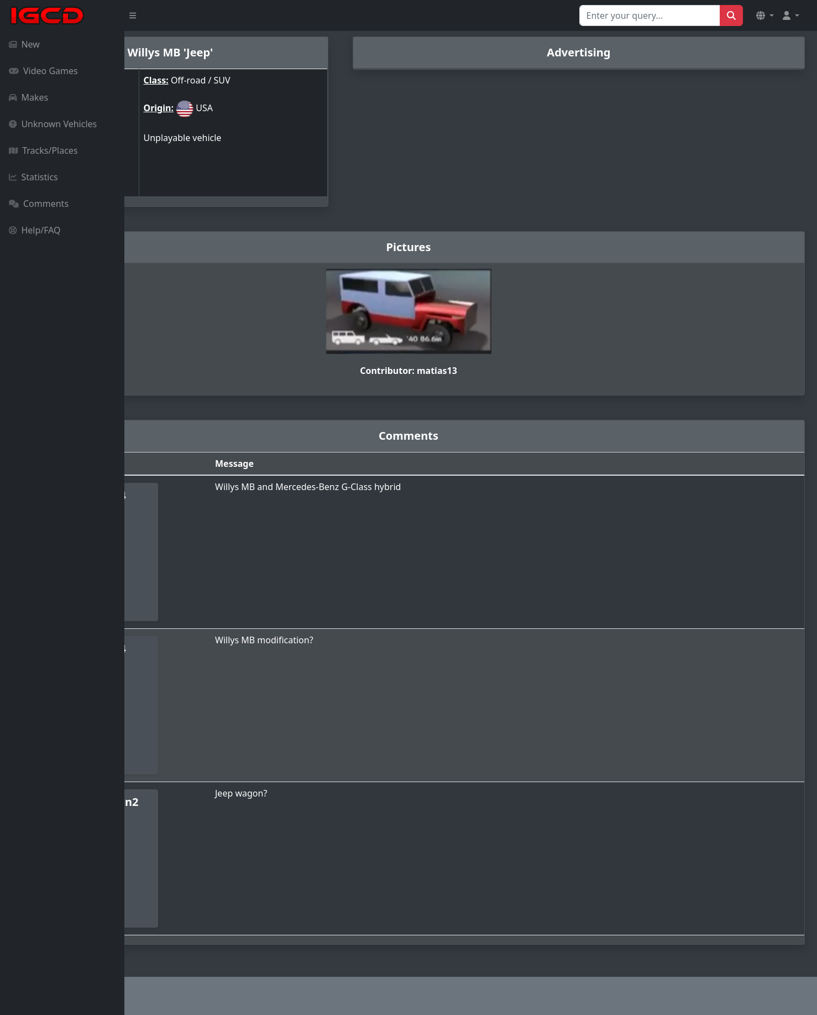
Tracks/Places (43, 150)
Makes (28, 97)
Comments (39, 203)
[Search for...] (649, 15)
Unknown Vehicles (53, 124)
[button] (765, 15)
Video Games (43, 71)
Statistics (33, 177)
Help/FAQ (35, 230)
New (24, 44)
